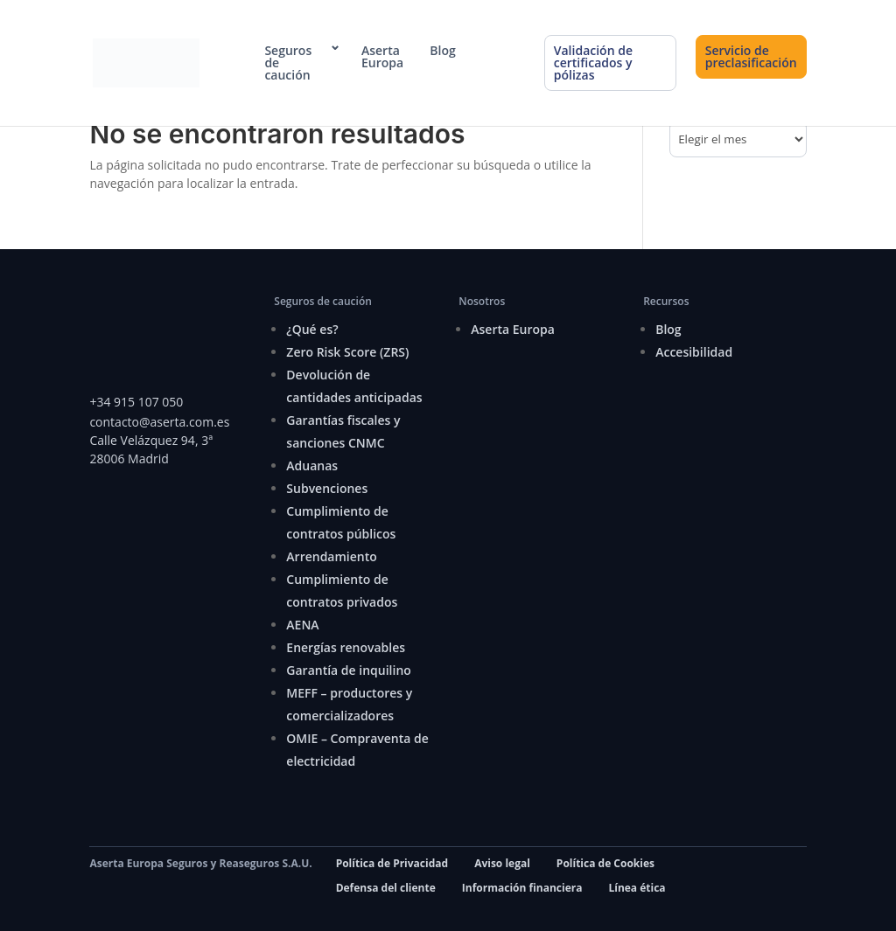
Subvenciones (327, 488)
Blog (442, 51)
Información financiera (522, 887)
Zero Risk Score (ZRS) (347, 352)
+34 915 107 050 (136, 401)
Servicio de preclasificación (751, 56)
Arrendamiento (331, 556)
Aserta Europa (382, 57)
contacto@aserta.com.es (161, 421)
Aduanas (312, 465)
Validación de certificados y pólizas (593, 62)
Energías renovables (345, 647)
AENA (302, 624)
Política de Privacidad (392, 863)
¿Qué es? (312, 329)
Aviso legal (502, 863)
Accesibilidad (693, 352)
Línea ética (636, 887)
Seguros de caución (288, 63)
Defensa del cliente (386, 887)
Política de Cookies (605, 863)
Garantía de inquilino (348, 670)
